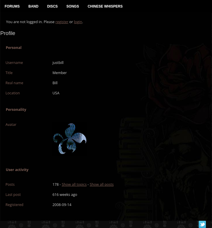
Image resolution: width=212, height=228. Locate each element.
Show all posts (102, 184)
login (78, 21)
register (62, 21)
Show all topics (74, 184)
